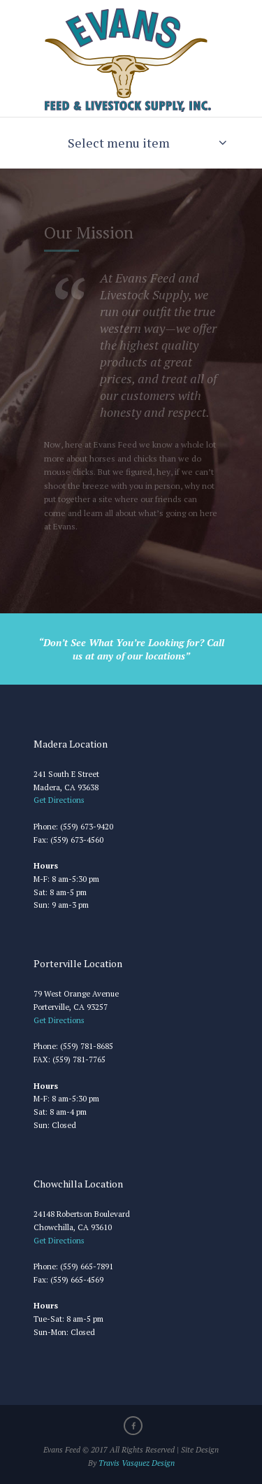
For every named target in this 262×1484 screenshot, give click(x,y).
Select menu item (119, 142)
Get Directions (60, 799)
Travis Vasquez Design (137, 1462)
